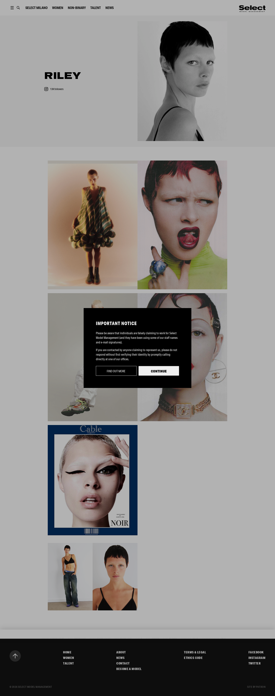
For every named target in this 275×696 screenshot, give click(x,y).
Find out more (116, 371)
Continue (159, 371)
